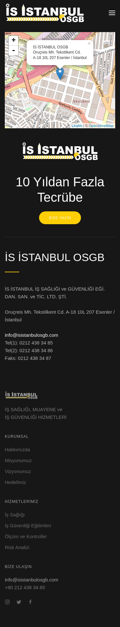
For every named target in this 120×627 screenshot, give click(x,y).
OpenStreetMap (101, 126)
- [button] (13, 50)
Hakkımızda (17, 449)
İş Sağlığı (15, 514)
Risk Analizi (17, 547)
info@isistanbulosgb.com (31, 335)
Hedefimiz (15, 482)
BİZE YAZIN (60, 218)
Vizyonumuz (18, 471)
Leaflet (77, 126)
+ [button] (14, 41)
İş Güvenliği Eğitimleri (28, 525)
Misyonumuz (18, 460)
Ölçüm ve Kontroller (26, 536)
